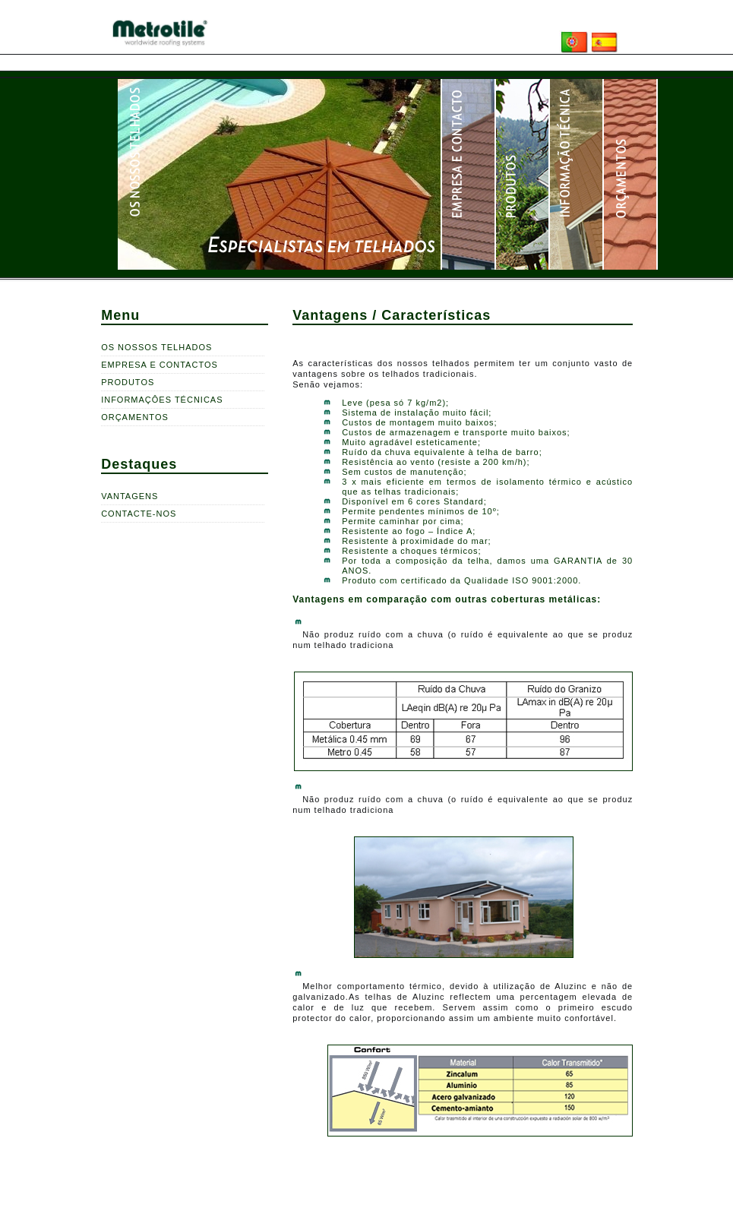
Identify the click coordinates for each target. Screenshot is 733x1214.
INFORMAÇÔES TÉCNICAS (162, 399)
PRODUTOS (127, 382)
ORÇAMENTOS (135, 417)
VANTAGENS (129, 496)
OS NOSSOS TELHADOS (156, 347)
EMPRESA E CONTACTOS (159, 364)
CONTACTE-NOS (138, 513)
